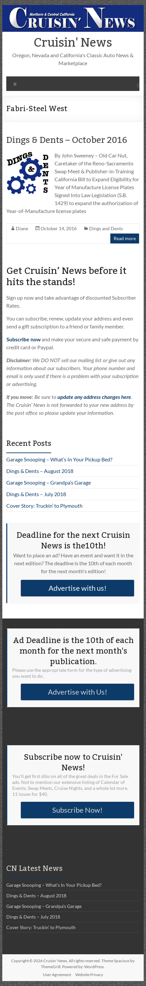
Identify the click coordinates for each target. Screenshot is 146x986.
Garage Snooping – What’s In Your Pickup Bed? (59, 459)
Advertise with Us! (77, 691)
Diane (22, 228)
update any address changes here (94, 397)
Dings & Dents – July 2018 (36, 494)
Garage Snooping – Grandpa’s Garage (48, 482)
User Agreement (57, 974)
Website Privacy (89, 974)
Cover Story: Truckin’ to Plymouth (44, 505)
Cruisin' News (73, 43)
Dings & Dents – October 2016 (66, 140)
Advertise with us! (78, 587)
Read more (125, 238)
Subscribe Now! (77, 809)
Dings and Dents (106, 228)
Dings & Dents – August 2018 (39, 471)
